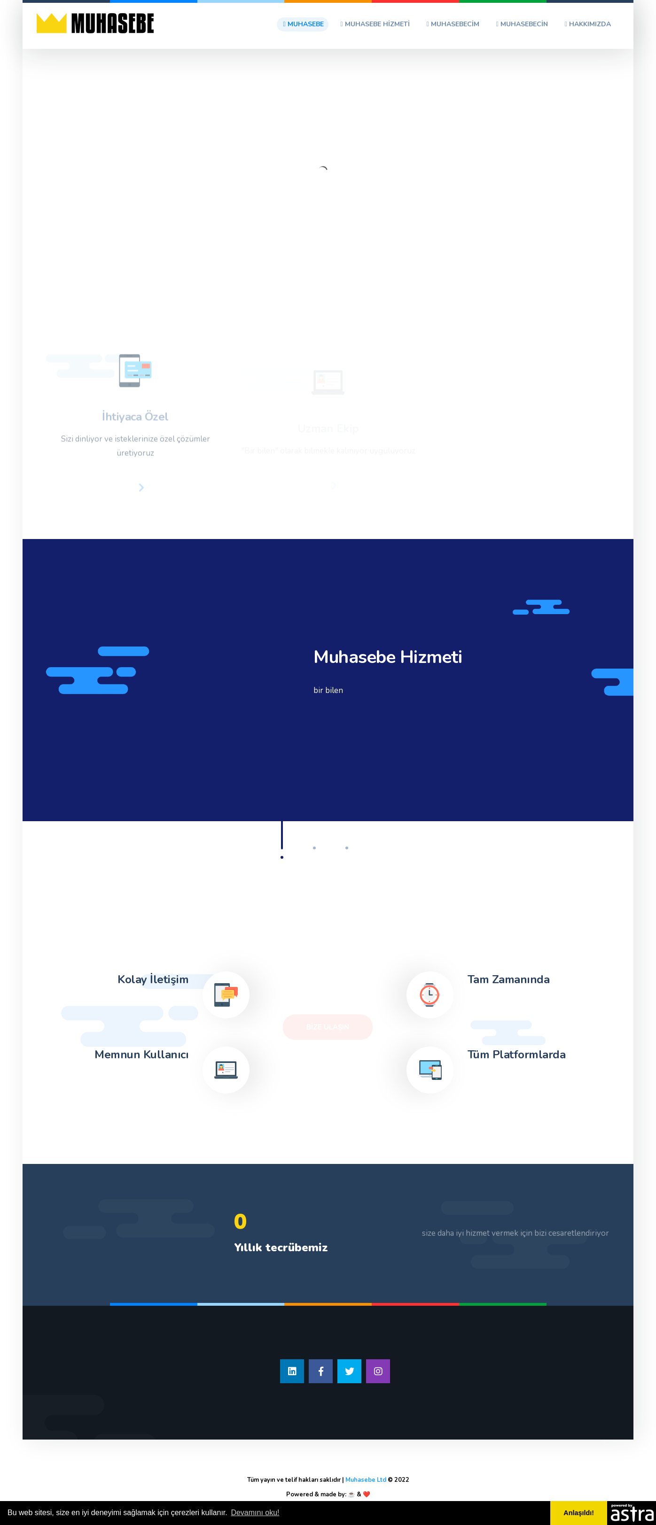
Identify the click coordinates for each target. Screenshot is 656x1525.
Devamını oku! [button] (255, 1513)
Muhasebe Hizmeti (375, 24)
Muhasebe (303, 24)
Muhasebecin (522, 24)
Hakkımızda (588, 24)
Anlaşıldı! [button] (578, 1513)
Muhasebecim (453, 24)
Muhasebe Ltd (365, 1480)
